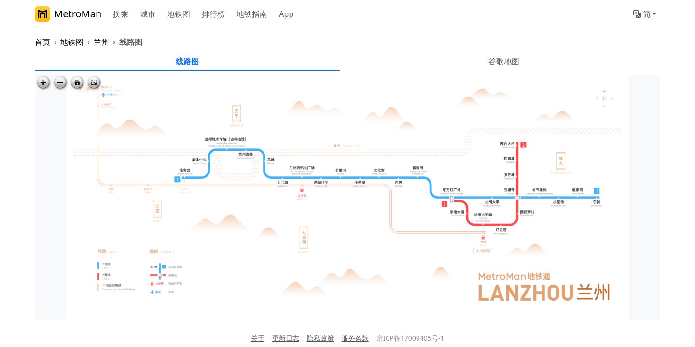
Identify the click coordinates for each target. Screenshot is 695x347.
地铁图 (178, 14)
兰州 (101, 42)
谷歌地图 (503, 61)
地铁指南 (251, 14)
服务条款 (355, 338)
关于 (257, 338)
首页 (42, 42)
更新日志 (285, 338)
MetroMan (68, 14)
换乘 (120, 14)
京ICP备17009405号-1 (410, 338)
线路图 (187, 61)
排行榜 (213, 14)
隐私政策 (320, 338)
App (286, 14)
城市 (147, 14)
